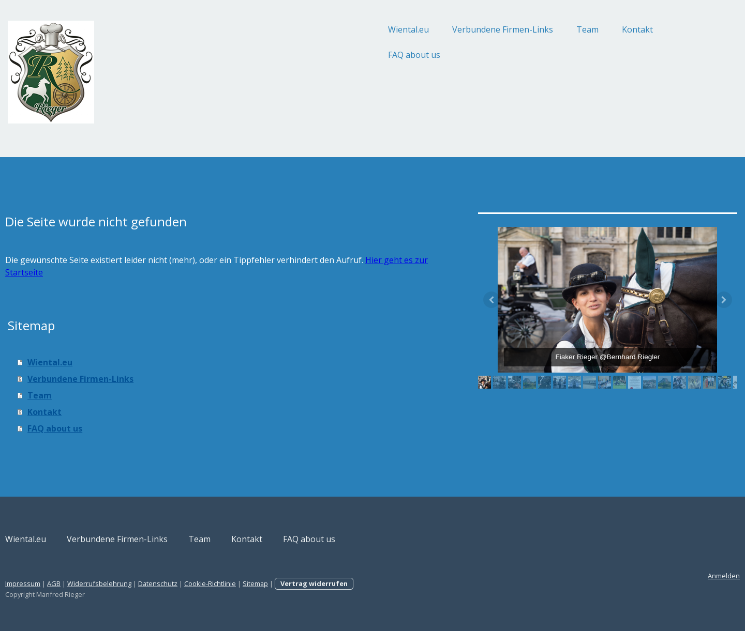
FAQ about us (331, 54)
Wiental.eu (325, 29)
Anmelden (641, 575)
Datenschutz (240, 583)
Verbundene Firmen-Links (419, 29)
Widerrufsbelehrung (182, 583)
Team (505, 29)
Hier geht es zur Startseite (168, 272)
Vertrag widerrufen (396, 583)
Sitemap (338, 583)
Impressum (105, 583)
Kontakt (554, 29)
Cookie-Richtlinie (293, 583)
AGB (136, 583)
